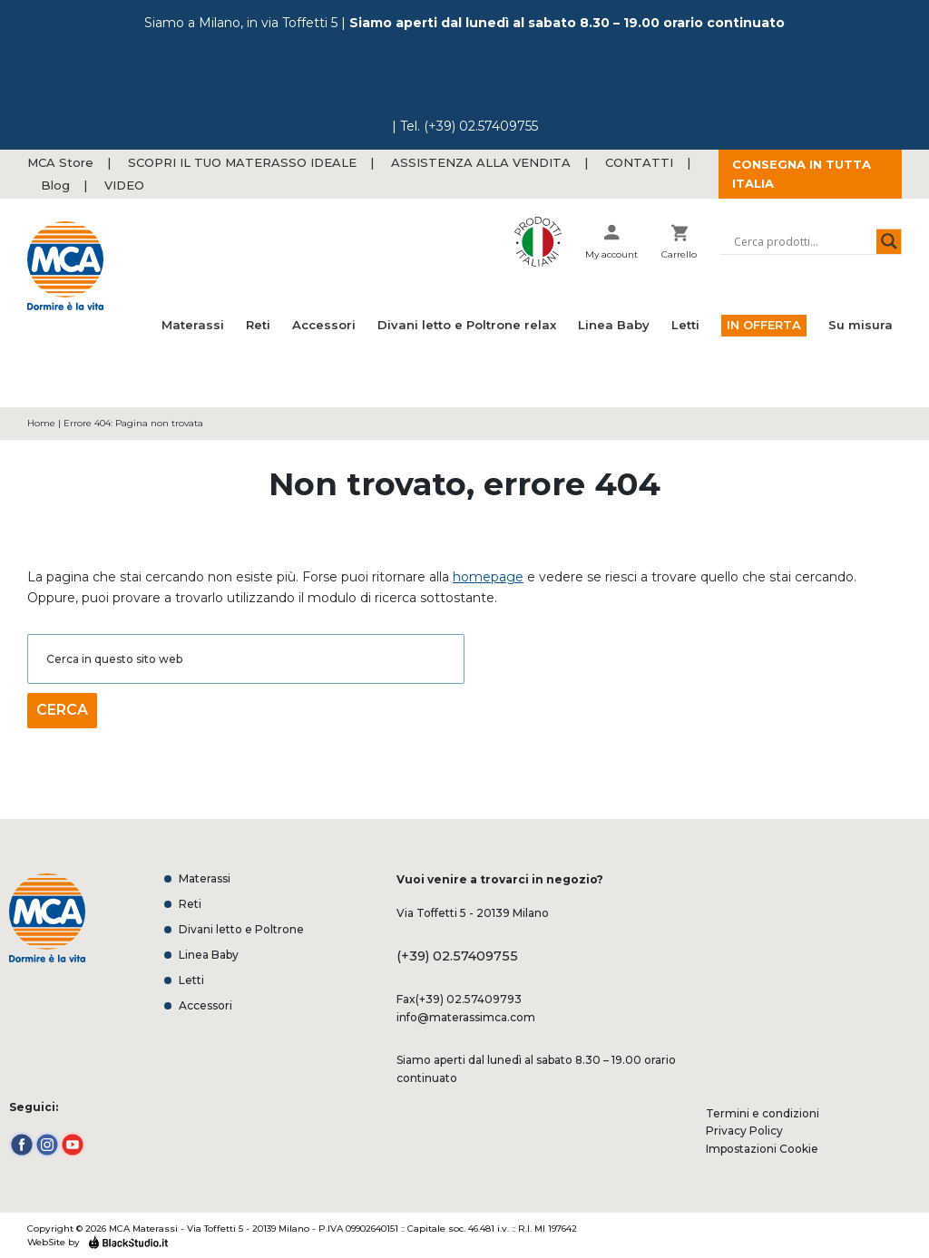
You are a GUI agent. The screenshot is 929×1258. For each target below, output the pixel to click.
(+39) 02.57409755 (481, 126)
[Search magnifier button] (889, 241)
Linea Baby (209, 955)
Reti (190, 904)
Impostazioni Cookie (762, 1149)
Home (41, 423)
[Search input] (803, 241)
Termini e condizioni (762, 1113)
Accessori (205, 1005)
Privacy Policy (744, 1130)
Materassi (204, 878)
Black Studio (127, 1242)
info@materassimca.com (465, 1017)
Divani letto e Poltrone (241, 929)
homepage (488, 577)
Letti (191, 980)
